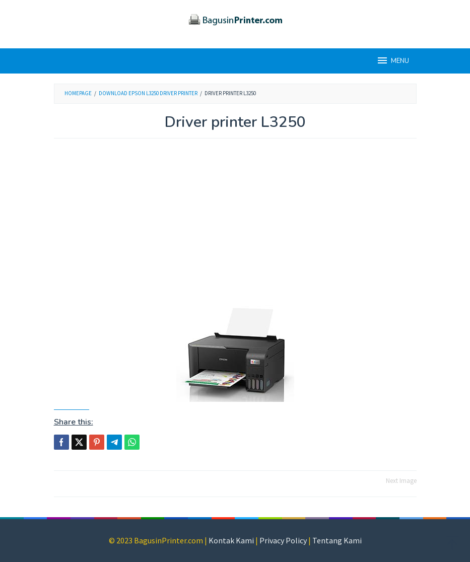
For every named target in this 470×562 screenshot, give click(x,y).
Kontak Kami (231, 540)
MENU (392, 60)
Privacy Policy (283, 540)
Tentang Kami (337, 540)
